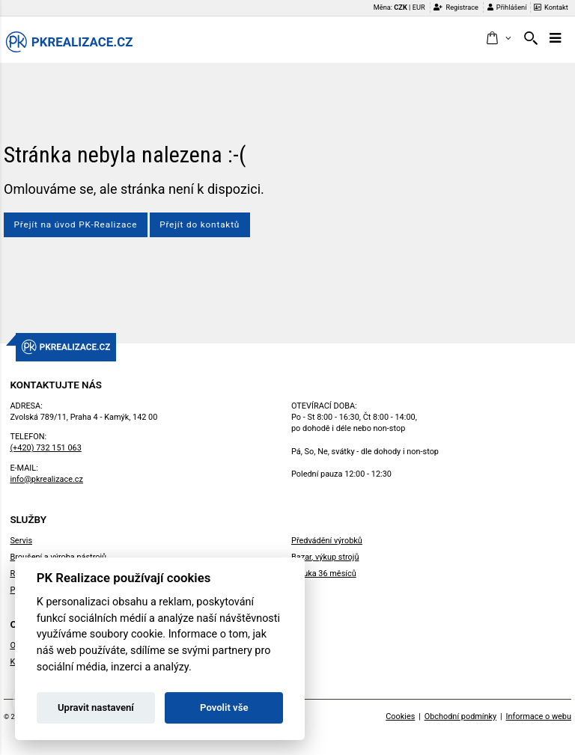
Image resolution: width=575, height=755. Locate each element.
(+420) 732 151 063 (45, 448)
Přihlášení (507, 7)
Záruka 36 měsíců (323, 573)
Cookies (400, 716)
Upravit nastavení (96, 707)
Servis (21, 540)
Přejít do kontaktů (199, 224)
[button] (498, 39)
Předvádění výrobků (326, 540)
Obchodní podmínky (461, 716)
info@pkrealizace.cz (46, 479)
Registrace (455, 7)
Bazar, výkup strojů (325, 557)
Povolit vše (224, 707)
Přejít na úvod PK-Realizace (76, 224)
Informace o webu (538, 716)
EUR (419, 7)
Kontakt (551, 7)
